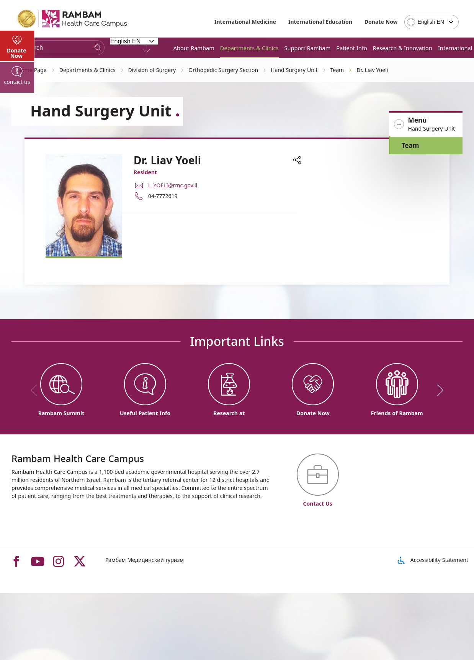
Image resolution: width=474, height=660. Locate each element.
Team (410, 145)
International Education (320, 21)
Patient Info (351, 48)
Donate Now (381, 21)
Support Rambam (307, 48)
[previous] (36, 390)
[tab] (17, 207)
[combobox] (431, 22)
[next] (437, 390)
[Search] (97, 48)
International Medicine (245, 21)
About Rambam (193, 48)
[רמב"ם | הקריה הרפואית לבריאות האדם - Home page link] (72, 19)
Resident (145, 172)
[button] (426, 124)
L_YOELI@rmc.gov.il (172, 185)
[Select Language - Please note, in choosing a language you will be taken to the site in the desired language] (134, 41)
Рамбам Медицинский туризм (144, 559)
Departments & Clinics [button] (249, 48)
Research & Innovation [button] (402, 48)
